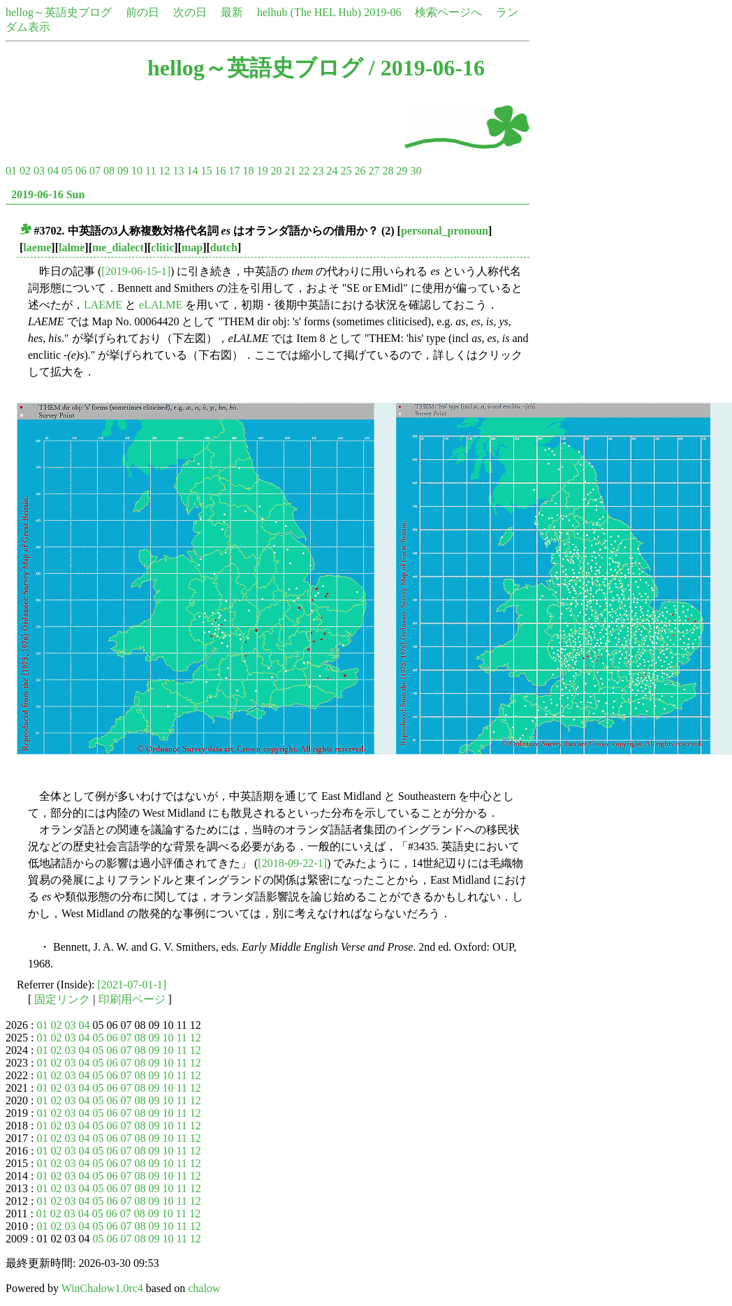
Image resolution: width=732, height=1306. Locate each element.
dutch (223, 247)
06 (81, 171)
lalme (72, 247)
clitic (162, 247)
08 (109, 171)
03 (39, 171)
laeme (37, 247)
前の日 (142, 12)
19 (262, 171)
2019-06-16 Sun (48, 194)
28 (387, 171)
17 (234, 171)
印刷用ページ (132, 999)
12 (164, 171)
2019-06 (382, 12)
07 (95, 171)
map (192, 247)
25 (345, 171)
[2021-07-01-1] (132, 984)
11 (150, 171)
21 (289, 171)
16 (220, 171)
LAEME (103, 305)
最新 (232, 12)
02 (25, 171)
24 (331, 171)
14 (192, 171)
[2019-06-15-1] (135, 271)
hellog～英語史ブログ (59, 12)
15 (206, 171)
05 (67, 171)
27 (373, 171)
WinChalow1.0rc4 (102, 1288)
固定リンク (62, 999)
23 (317, 171)
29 (401, 171)
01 (11, 171)
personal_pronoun (444, 231)
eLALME (160, 305)
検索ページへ (448, 12)
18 (248, 171)
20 (275, 171)
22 (303, 171)
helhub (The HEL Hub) (309, 12)
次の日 (190, 12)
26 (359, 171)
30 (415, 171)
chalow (204, 1288)
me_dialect (118, 247)
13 (178, 171)
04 (53, 171)
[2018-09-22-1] (292, 863)
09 (123, 171)
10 (136, 171)
